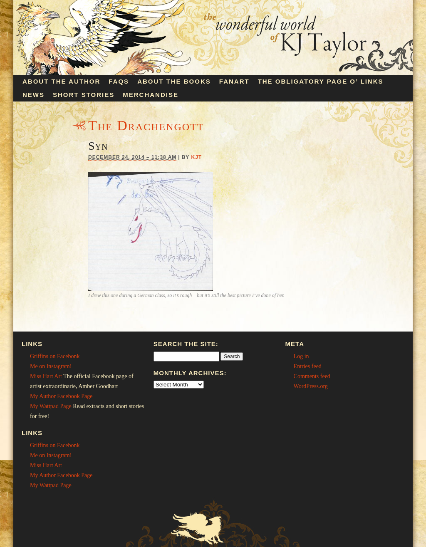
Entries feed (308, 366)
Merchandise (150, 94)
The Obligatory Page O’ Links (321, 81)
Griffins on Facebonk (55, 356)
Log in (301, 356)
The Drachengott (146, 125)
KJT (196, 157)
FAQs (119, 81)
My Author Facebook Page (61, 396)
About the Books (174, 81)
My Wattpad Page (51, 406)
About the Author (61, 81)
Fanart (234, 81)
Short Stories (83, 94)
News (33, 94)
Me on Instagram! (51, 366)
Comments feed (312, 376)
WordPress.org (311, 386)
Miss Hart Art (46, 376)
